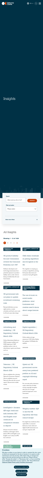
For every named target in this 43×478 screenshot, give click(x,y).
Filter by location (10, 205)
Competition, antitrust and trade (30, 249)
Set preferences (21, 474)
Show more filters (10, 219)
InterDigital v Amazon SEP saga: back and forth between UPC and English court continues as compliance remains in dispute (11, 417)
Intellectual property (29, 358)
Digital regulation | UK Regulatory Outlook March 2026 (30, 330)
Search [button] (36, 3)
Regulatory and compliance (8, 249)
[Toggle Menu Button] (39, 3)
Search (8, 196)
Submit (32, 200)
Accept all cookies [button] (21, 471)
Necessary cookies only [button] (21, 467)
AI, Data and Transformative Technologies (8, 447)
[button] (30, 3)
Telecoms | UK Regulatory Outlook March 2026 (10, 367)
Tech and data (27, 446)
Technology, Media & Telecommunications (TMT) (29, 288)
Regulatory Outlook (9, 321)
